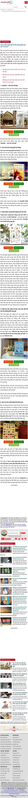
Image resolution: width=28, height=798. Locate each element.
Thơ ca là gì (19, 526)
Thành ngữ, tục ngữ (17, 755)
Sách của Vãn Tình (17, 746)
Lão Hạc (7, 762)
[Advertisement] (14, 26)
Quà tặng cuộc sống (5, 769)
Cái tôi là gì (5, 527)
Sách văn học (16, 737)
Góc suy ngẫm (4, 773)
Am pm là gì (3, 762)
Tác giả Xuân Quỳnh (5, 753)
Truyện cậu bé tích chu (5, 760)
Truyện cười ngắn (16, 775)
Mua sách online (16, 764)
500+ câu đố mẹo (16, 777)
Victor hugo (3, 757)
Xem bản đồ (22, 789)
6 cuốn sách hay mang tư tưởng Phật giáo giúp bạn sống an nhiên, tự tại (20, 569)
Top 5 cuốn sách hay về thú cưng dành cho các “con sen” (14, 11)
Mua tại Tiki (8, 131)
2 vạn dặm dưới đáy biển (18, 771)
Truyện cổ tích (16, 760)
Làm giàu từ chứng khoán (6, 746)
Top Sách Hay (10, 9)
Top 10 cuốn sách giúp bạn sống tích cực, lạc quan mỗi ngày (19, 664)
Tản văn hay (11, 527)
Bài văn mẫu (3, 777)
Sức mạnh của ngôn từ (17, 739)
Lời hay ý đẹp (15, 762)
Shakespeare (8, 764)
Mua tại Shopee (14, 134)
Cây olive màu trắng (5, 780)
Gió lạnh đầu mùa (16, 769)
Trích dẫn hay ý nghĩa (5, 771)
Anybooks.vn (3, 9)
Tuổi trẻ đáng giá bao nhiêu (9, 526)
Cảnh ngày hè (3, 755)
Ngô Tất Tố (3, 764)
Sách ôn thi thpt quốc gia (6, 742)
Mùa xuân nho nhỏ (17, 773)
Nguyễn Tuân (15, 744)
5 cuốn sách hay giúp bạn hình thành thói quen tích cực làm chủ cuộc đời (20, 608)
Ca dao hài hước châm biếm (18, 780)
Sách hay (19, 524)
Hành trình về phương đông (6, 744)
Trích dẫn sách (16, 757)
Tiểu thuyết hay (4, 737)
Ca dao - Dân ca (16, 753)
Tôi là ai (7, 757)
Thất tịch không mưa (17, 748)
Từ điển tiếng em (16, 742)
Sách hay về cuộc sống (5, 739)
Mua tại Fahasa (19, 131)
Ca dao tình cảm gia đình (6, 748)
